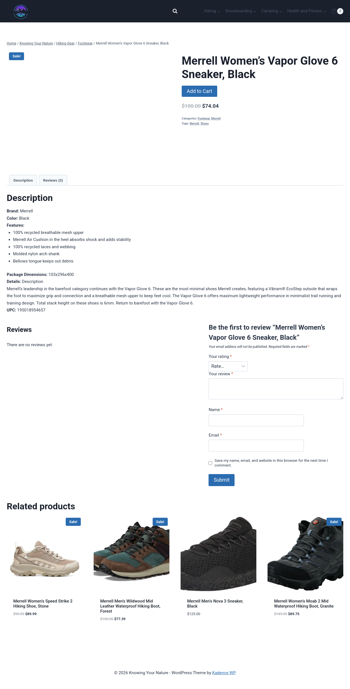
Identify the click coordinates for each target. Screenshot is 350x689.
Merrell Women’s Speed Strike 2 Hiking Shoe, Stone (43, 604)
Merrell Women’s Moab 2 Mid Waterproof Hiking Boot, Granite (304, 604)
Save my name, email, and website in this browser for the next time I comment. (271, 463)
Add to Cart (199, 91)
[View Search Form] (175, 11)
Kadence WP (224, 672)
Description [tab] (23, 180)
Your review (221, 373)
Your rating (220, 356)
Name (216, 409)
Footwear (204, 118)
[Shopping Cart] (337, 11)
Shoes (204, 123)
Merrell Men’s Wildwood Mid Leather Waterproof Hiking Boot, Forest (130, 606)
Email (215, 435)
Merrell (216, 118)
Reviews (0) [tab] (53, 180)
